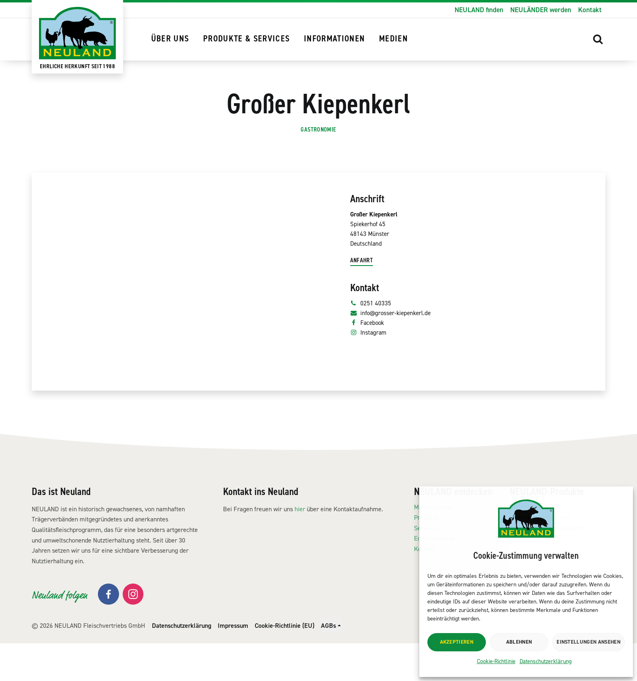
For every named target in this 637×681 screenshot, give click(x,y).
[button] (598, 39)
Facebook (369, 371)
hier (300, 546)
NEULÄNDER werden (540, 10)
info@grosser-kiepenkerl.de (395, 360)
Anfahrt (363, 304)
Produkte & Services (246, 38)
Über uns (170, 38)
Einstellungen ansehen (588, 641)
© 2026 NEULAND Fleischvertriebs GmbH (88, 663)
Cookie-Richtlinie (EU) (284, 663)
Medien (393, 38)
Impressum (233, 663)
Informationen (334, 38)
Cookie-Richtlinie (496, 661)
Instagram (370, 382)
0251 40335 (372, 348)
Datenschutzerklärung (546, 661)
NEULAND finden (479, 10)
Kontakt (590, 10)
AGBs (328, 663)
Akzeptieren (457, 641)
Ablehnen (519, 641)
